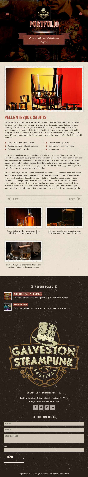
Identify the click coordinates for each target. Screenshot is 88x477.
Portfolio (41, 38)
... (69, 298)
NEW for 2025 (20, 304)
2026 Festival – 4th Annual (28, 293)
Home (31, 38)
